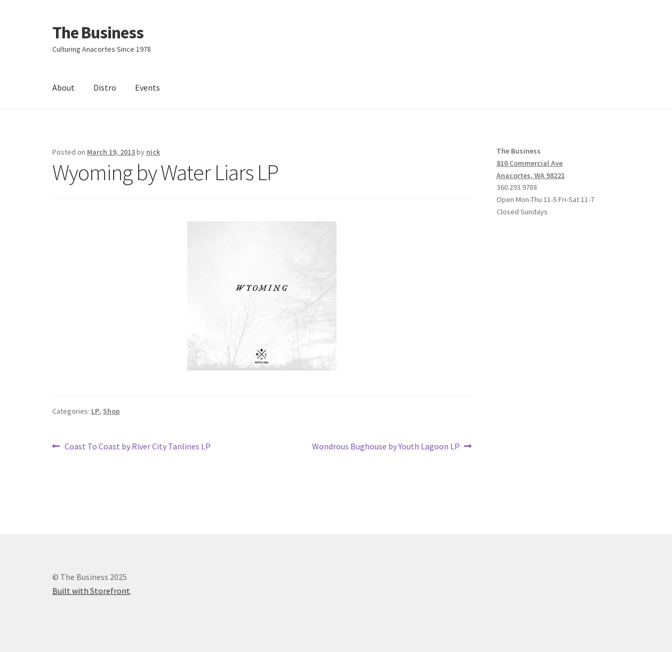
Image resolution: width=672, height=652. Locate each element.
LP (95, 411)
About (63, 87)
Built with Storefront (91, 590)
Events (147, 87)
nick (153, 152)
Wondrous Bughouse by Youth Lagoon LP (386, 447)
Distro (104, 87)
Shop (111, 411)
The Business (97, 32)
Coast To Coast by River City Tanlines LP (137, 447)
